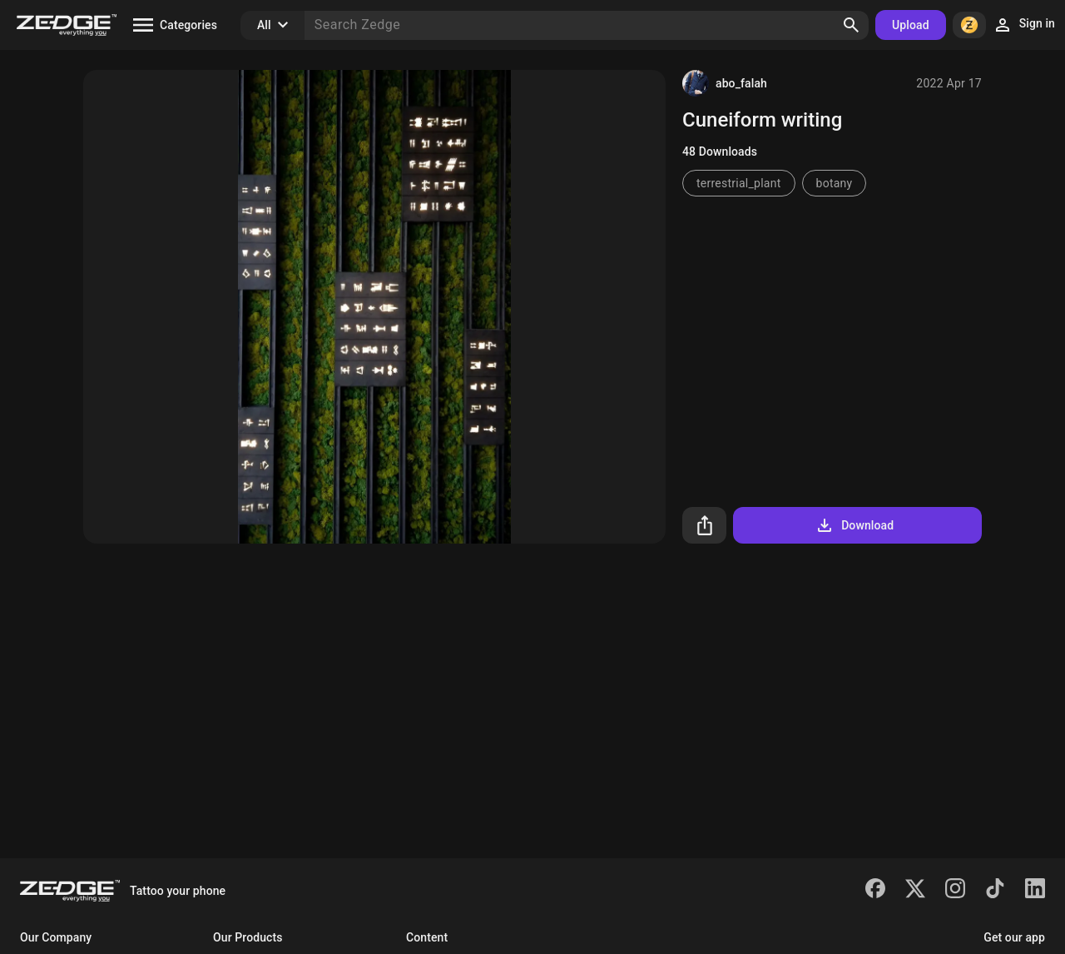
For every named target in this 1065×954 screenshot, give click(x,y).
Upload (910, 25)
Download (854, 525)
